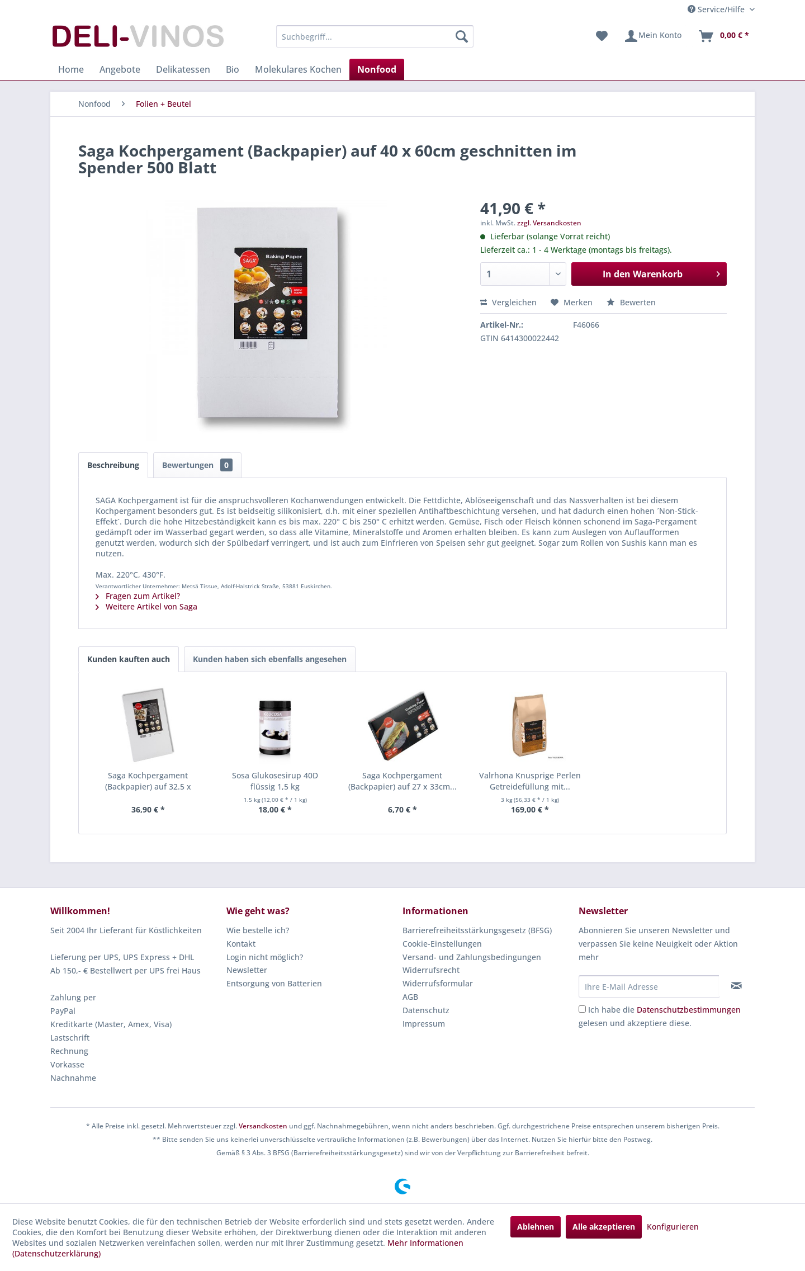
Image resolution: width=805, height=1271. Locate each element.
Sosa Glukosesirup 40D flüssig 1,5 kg (275, 781)
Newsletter (246, 970)
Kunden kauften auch (128, 659)
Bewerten (631, 302)
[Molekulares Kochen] (298, 69)
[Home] (71, 69)
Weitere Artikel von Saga (146, 606)
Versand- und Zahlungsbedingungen (471, 957)
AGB (410, 996)
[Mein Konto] (652, 36)
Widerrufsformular (437, 983)
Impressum (423, 1023)
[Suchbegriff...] (374, 36)
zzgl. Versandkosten (549, 223)
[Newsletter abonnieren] (736, 985)
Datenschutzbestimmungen (689, 1009)
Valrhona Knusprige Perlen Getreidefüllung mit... (530, 781)
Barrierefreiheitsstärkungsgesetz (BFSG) (477, 930)
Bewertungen (197, 465)
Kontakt (240, 943)
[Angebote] (120, 69)
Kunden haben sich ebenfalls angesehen (270, 659)
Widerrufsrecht (431, 970)
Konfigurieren (673, 1226)
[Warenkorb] (723, 36)
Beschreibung (113, 465)
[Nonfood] (376, 69)
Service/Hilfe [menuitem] (717, 9)
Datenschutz (425, 1010)
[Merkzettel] (601, 36)
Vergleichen (508, 302)
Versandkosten (263, 1126)
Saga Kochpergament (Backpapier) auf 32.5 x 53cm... (148, 781)
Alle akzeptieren (603, 1226)
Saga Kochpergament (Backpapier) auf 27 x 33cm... (402, 781)
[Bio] (232, 69)
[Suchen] (461, 36)
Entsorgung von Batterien (274, 983)
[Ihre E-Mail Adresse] (649, 986)
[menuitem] (374, 36)
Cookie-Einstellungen (442, 943)
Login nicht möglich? (264, 957)
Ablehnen (535, 1226)
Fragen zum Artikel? (138, 595)
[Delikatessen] (183, 69)
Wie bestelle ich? (257, 930)
